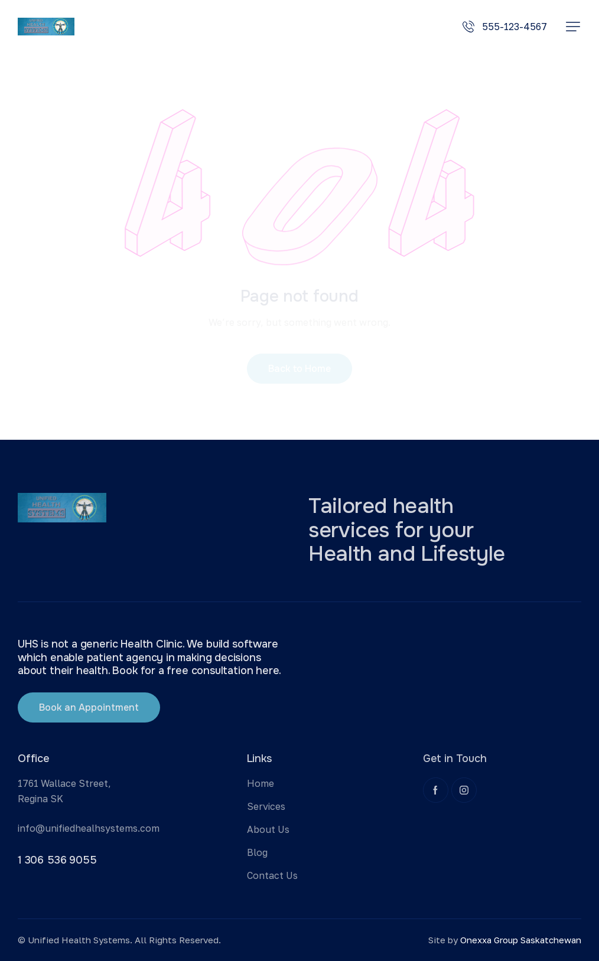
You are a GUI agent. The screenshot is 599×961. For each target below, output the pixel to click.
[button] (573, 26)
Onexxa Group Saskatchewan (520, 939)
